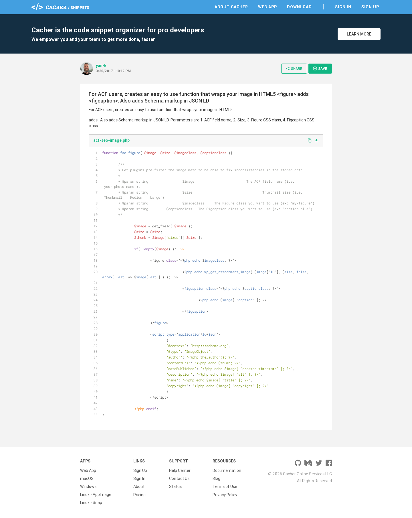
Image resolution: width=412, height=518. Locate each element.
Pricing (139, 494)
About (138, 486)
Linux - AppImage (95, 494)
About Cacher (231, 6)
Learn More (359, 34)
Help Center (180, 470)
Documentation (227, 470)
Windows (88, 486)
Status (175, 486)
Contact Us (179, 478)
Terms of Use (225, 486)
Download (299, 6)
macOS (87, 478)
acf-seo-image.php (111, 140)
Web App (267, 6)
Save (320, 68)
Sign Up (370, 6)
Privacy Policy (225, 494)
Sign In (343, 6)
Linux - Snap (91, 502)
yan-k (101, 65)
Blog (216, 478)
